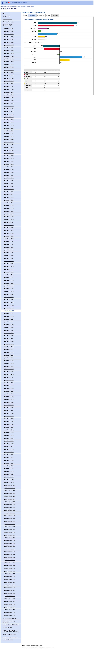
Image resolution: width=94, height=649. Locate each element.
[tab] (24, 15)
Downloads (14, 6)
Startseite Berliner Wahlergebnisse (6, 6)
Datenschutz (33, 645)
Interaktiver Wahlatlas (30, 6)
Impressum (28, 645)
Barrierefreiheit (39, 645)
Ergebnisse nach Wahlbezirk (21, 6)
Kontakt (23, 645)
